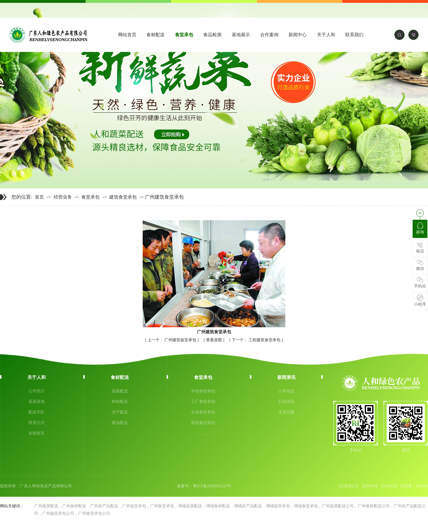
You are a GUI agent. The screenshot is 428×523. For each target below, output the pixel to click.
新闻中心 (297, 34)
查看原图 (214, 340)
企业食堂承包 (203, 412)
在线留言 (37, 433)
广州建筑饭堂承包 (172, 340)
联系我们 (354, 34)
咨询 (420, 228)
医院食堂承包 (203, 423)
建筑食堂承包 (123, 197)
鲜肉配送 (120, 401)
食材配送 (155, 34)
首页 (39, 197)
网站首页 (127, 34)
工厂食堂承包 (203, 401)
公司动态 (286, 391)
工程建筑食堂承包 (257, 340)
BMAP (369, 486)
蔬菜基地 (37, 401)
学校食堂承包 (203, 391)
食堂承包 (184, 34)
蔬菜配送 (120, 391)
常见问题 (286, 412)
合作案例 (269, 34)
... (120, 433)
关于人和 (326, 34)
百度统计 (348, 486)
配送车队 (37, 412)
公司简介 (37, 391)
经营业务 (63, 197)
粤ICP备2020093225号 (212, 486)
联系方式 (37, 423)
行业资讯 (286, 401)
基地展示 (241, 34)
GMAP (389, 486)
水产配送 (120, 412)
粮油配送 (120, 423)
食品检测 (212, 34)
